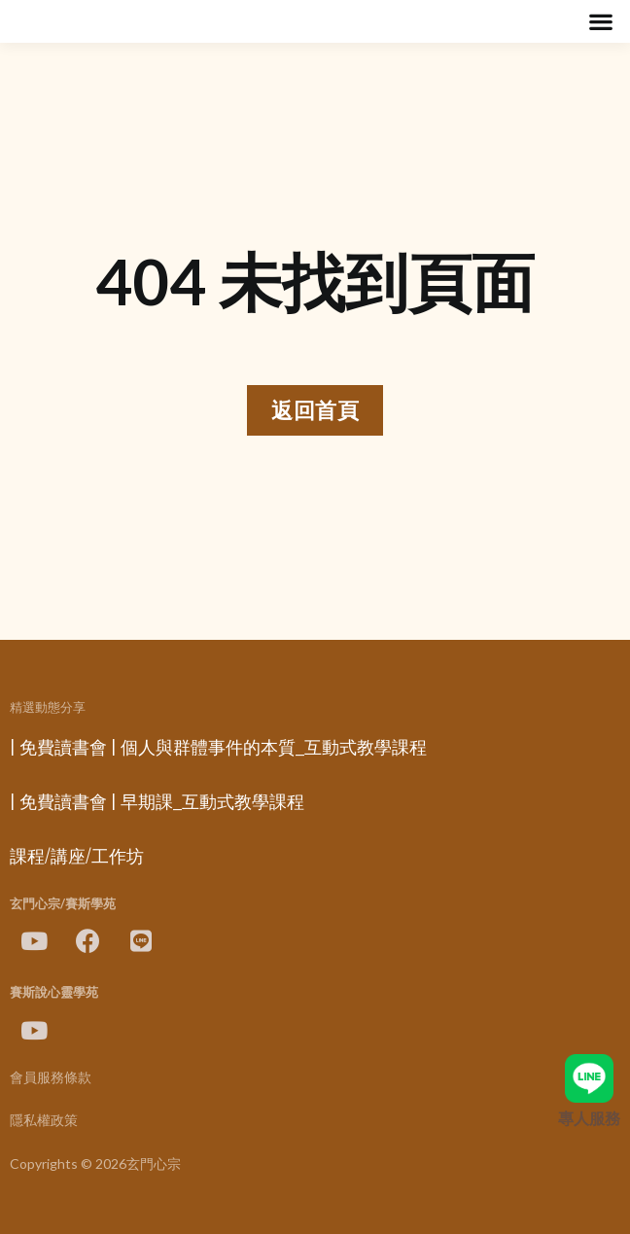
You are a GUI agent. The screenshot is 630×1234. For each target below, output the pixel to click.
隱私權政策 (44, 1120)
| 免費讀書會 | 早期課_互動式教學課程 (157, 802)
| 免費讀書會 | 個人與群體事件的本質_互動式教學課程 (218, 747)
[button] (601, 22)
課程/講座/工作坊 (77, 856)
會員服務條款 (50, 1078)
